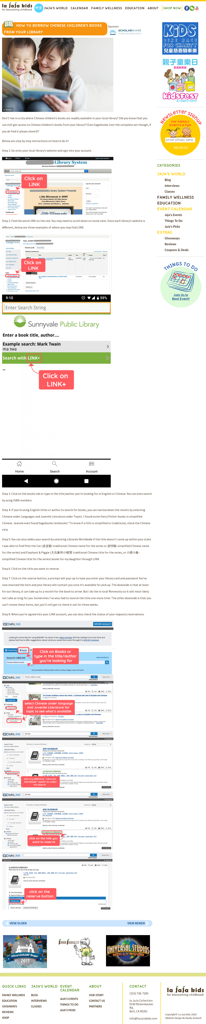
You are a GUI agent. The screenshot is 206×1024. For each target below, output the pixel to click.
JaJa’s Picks (172, 227)
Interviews (172, 186)
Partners (95, 1006)
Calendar (79, 8)
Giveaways (172, 238)
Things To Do (174, 221)
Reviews (170, 244)
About (153, 8)
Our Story (96, 995)
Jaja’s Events (173, 215)
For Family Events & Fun (180, 123)
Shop (5, 1017)
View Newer (136, 923)
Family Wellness (106, 8)
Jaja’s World (56, 8)
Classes (170, 191)
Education (135, 8)
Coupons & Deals (177, 250)
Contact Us (97, 1001)
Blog (168, 180)
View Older (18, 923)
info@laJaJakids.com (143, 1018)
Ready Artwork (193, 1018)
